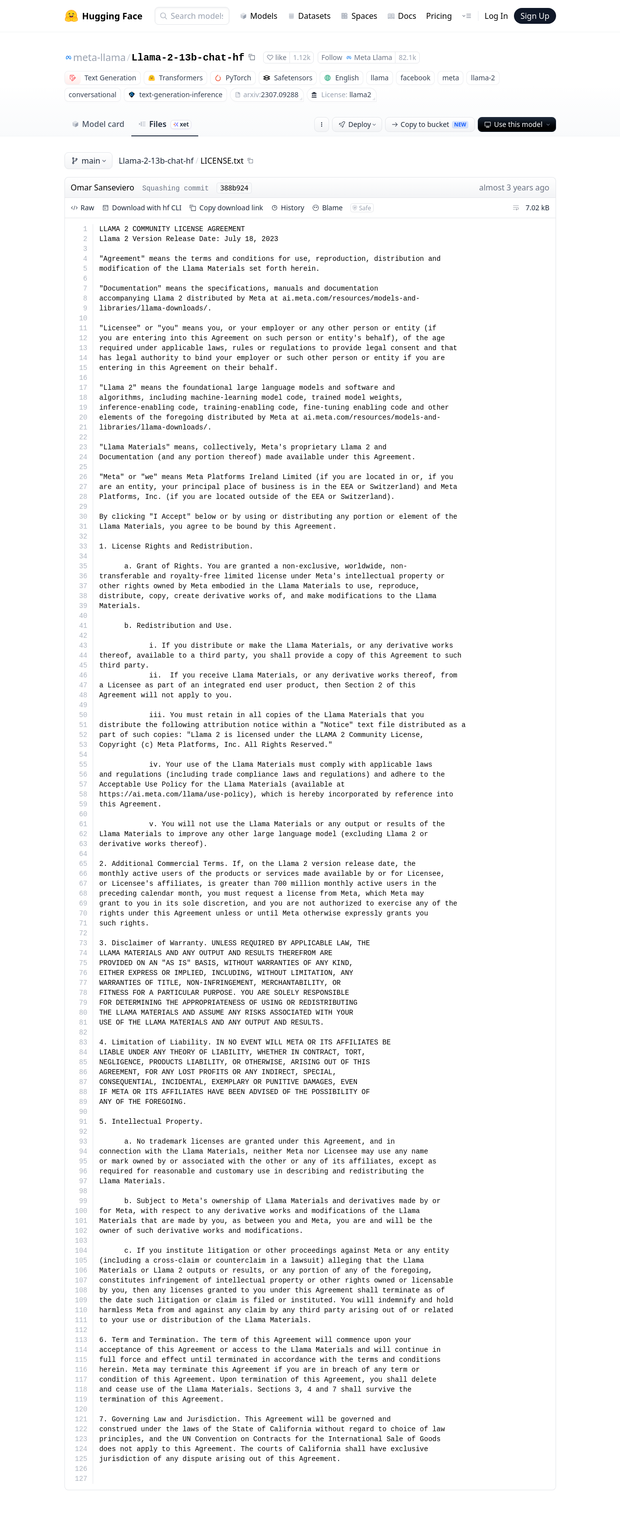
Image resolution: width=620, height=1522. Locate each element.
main (90, 160)
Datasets (309, 15)
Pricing (439, 15)
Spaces (358, 15)
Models (258, 15)
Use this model (518, 124)
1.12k (301, 57)
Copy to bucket (430, 124)
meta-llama (99, 57)
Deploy (358, 124)
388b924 (234, 187)
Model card (97, 124)
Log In (496, 15)
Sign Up (534, 15)
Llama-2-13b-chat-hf (187, 57)
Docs (401, 15)
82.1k (407, 57)
